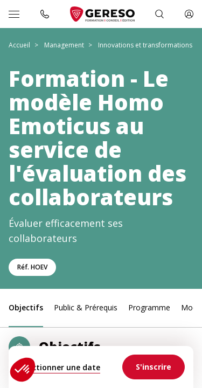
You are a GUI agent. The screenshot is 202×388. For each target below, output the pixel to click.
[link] (153, 367)
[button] (23, 370)
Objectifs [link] (26, 307)
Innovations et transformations (145, 45)
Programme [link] (149, 307)
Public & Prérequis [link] (85, 307)
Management (64, 45)
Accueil (19, 45)
